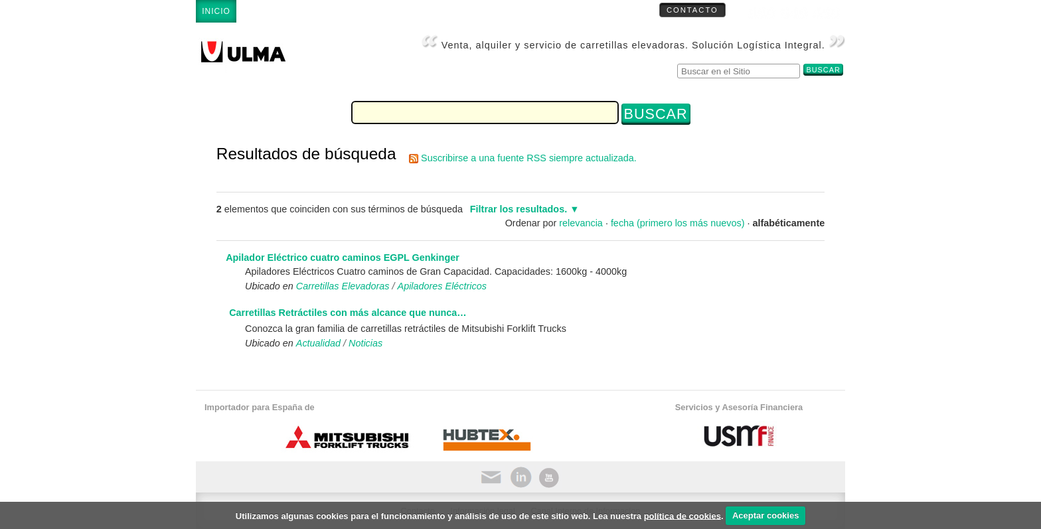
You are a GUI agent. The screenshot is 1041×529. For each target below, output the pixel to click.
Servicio (420, 11)
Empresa (486, 11)
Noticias (365, 343)
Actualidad (318, 343)
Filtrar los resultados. (518, 209)
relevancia (581, 223)
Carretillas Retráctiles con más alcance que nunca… (348, 312)
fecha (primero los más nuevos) (678, 223)
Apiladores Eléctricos (442, 286)
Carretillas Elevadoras (314, 11)
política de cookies (682, 515)
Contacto (692, 10)
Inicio (216, 11)
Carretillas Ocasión (583, 11)
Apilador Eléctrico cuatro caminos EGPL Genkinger (342, 257)
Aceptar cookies (765, 515)
